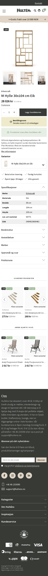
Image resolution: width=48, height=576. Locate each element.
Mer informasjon (8, 151)
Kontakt (38, 3)
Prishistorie (5, 105)
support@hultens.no (11, 435)
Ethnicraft (5, 91)
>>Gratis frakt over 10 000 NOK (23, 19)
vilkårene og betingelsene (27, 465)
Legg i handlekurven (33, 112)
